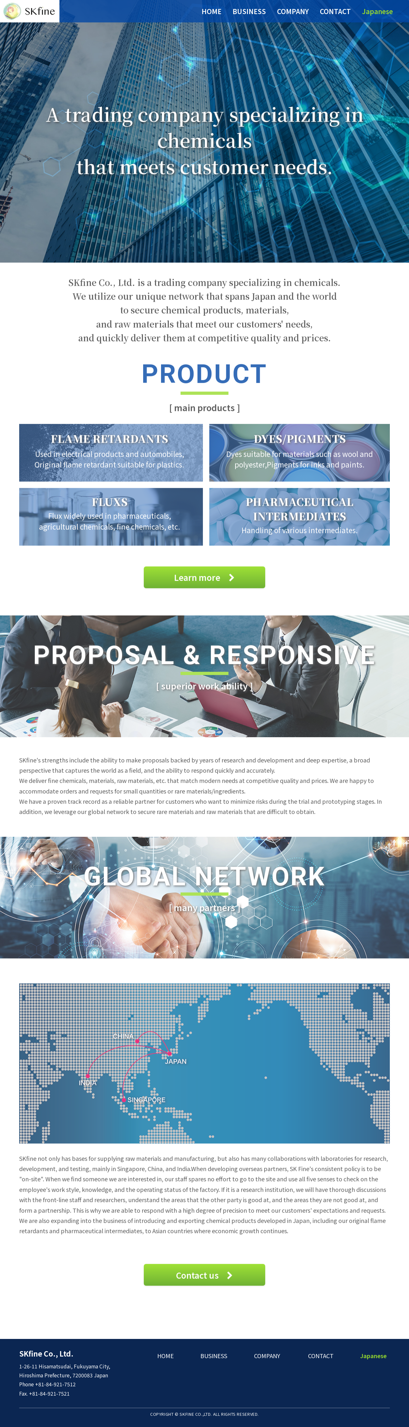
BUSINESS (249, 11)
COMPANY (293, 11)
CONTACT (335, 11)
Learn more (204, 582)
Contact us (204, 1280)
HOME (211, 11)
